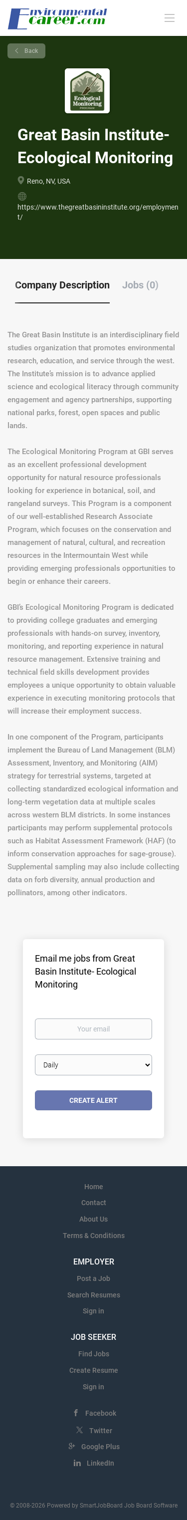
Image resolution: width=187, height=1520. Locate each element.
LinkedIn (100, 1463)
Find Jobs (93, 1354)
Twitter (100, 1431)
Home (93, 1187)
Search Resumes (93, 1295)
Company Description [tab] (62, 285)
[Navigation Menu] (170, 17)
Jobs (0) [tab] (140, 285)
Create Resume (93, 1370)
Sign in (93, 1311)
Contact (93, 1203)
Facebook (100, 1413)
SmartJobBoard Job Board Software (129, 1505)
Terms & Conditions (94, 1236)
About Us (93, 1219)
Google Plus (100, 1447)
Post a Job (93, 1278)
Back (30, 50)
